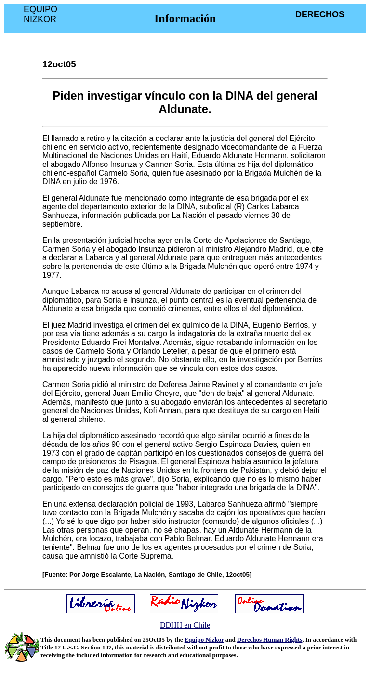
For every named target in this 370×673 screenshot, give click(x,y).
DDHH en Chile (185, 625)
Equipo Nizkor (204, 639)
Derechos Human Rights (270, 639)
